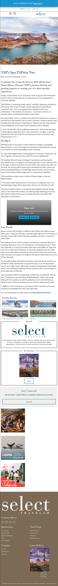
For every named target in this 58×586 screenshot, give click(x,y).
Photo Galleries (5, 540)
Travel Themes (5, 533)
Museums (33, 535)
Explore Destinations (7, 535)
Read (29, 381)
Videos (3, 538)
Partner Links (34, 533)
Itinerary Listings (34, 538)
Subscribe (29, 402)
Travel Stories (5, 531)
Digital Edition (5, 551)
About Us (3, 549)
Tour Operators (34, 531)
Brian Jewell (7, 77)
